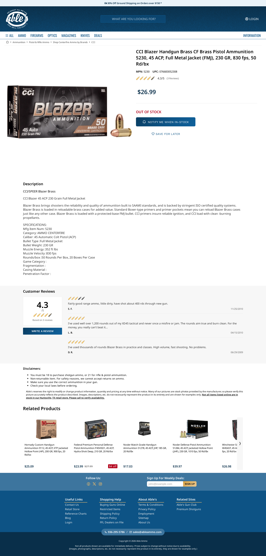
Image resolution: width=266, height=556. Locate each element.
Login (68, 522)
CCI (93, 42)
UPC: (156, 71)
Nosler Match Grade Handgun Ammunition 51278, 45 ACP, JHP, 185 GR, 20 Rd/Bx (145, 448)
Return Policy (108, 518)
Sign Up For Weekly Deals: (165, 478)
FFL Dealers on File (112, 522)
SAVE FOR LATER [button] (165, 134)
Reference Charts (76, 513)
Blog (68, 518)
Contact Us (72, 504)
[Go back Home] (7, 42)
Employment (146, 513)
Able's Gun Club (187, 504)
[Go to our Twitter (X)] (94, 484)
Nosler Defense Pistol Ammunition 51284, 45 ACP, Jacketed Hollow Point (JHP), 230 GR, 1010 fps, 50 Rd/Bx (193, 448)
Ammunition (19, 42)
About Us (144, 522)
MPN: (140, 71)
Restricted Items (110, 509)
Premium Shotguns (189, 509)
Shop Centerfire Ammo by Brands (70, 42)
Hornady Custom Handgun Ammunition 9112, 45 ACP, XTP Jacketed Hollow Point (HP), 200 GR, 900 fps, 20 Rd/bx (46, 449)
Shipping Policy (109, 513)
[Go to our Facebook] (88, 484)
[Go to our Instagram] (100, 484)
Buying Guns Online (112, 504)
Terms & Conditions (150, 504)
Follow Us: (93, 478)
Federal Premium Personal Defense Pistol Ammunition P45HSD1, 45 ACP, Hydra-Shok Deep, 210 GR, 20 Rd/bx (94, 448)
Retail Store (72, 509)
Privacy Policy (146, 509)
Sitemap (143, 518)
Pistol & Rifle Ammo (39, 42)
